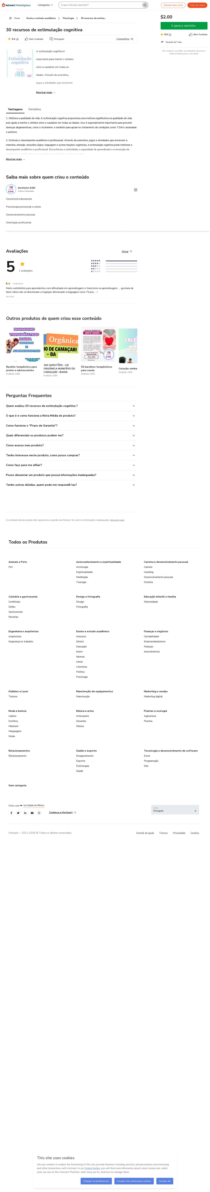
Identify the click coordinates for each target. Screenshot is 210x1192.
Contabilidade (151, 636)
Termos (163, 833)
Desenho (81, 721)
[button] (68, 406)
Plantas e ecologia (155, 711)
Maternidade (151, 601)
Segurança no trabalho (21, 641)
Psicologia (82, 677)
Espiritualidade (84, 572)
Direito (80, 641)
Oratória (148, 582)
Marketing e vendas (156, 691)
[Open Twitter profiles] (18, 813)
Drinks (12, 607)
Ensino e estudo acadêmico (92, 631)
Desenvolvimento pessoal (158, 577)
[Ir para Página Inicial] (17, 5)
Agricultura (150, 716)
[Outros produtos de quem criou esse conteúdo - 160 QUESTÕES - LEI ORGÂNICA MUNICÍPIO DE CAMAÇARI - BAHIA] (61, 351)
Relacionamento (18, 756)
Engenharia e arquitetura (23, 631)
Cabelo (12, 716)
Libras (79, 661)
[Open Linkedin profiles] (25, 813)
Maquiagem (15, 731)
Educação (81, 646)
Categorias (45, 5)
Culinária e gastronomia (23, 596)
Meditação (82, 577)
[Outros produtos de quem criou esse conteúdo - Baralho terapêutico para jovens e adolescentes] (23, 351)
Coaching (149, 572)
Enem (79, 651)
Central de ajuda (145, 833)
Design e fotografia (88, 596)
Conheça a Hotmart (62, 812)
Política (80, 672)
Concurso (81, 636)
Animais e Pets (18, 562)
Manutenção (83, 696)
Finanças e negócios (156, 631)
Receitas (13, 617)
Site (146, 766)
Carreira (148, 567)
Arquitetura (15, 636)
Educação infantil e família (160, 596)
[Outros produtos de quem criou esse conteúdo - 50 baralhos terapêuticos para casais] (98, 351)
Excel (147, 756)
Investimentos (152, 651)
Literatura (81, 667)
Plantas (148, 721)
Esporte (80, 761)
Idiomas (80, 656)
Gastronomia (16, 612)
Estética (13, 721)
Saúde (79, 771)
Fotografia (82, 607)
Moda (12, 736)
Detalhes (35, 109)
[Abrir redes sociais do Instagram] (135, 190)
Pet (11, 567)
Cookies (194, 833)
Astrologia (82, 567)
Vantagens (15, 109)
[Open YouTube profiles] (32, 813)
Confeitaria (14, 601)
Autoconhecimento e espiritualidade (98, 562)
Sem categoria (17, 785)
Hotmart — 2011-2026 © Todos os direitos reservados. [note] (40, 833)
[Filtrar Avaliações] (127, 251)
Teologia (81, 582)
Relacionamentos (19, 751)
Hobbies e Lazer (18, 691)
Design (80, 601)
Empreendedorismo (155, 641)
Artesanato (82, 716)
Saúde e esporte (86, 751)
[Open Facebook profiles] (11, 813)
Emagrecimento (85, 756)
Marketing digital (153, 696)
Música (80, 726)
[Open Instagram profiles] (39, 813)
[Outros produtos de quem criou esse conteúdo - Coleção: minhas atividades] (136, 351)
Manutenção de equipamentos (94, 691)
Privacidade (179, 833)
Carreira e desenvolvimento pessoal (166, 562)
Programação (151, 761)
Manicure (13, 726)
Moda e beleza (17, 711)
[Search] (145, 5)
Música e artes (85, 711)
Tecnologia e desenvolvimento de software (171, 751)
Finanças (148, 646)
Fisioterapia (82, 766)
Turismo (13, 696)
